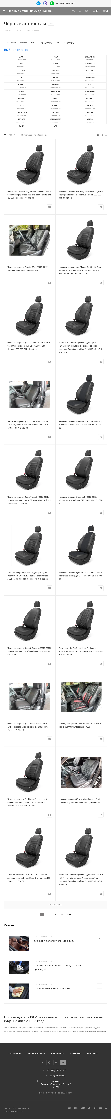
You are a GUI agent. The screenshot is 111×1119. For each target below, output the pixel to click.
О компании (14, 1053)
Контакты (92, 1053)
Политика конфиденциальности (57, 1093)
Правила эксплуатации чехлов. (52, 988)
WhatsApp (63, 1062)
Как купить (57, 1053)
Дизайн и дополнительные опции (54, 940)
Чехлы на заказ (36, 1053)
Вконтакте (42, 1062)
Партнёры (75, 1053)
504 (69, 914)
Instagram (49, 1062)
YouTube (56, 1062)
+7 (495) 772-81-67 (65, 3)
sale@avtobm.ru (57, 1075)
